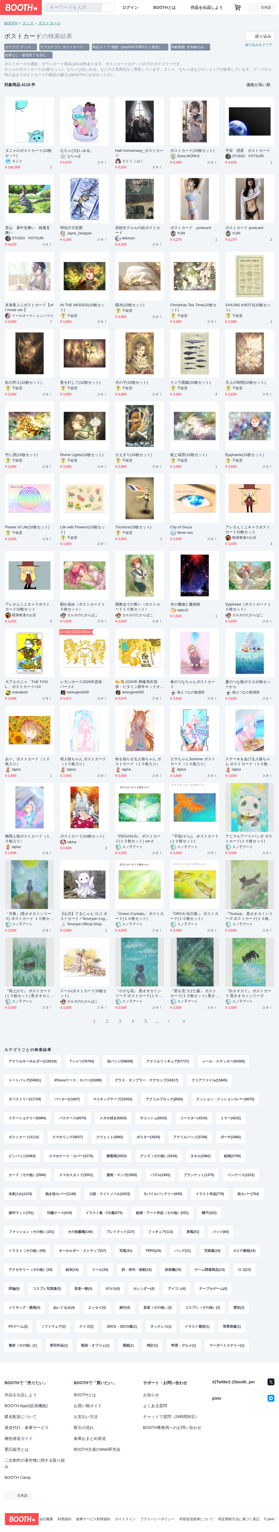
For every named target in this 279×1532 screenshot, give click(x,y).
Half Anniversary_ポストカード (139, 153)
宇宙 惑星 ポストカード (247, 150)
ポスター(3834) (148, 1137)
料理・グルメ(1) (183, 1345)
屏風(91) (192, 1232)
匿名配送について (21, 1416)
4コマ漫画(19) (244, 1251)
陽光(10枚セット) (130, 305)
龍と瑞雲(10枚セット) (188, 455)
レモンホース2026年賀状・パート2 (83, 684)
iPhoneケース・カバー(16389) (78, 1080)
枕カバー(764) (248, 1194)
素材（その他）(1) (23, 1345)
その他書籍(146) (80, 1232)
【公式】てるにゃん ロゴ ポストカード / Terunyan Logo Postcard (83, 916)
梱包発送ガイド (19, 1438)
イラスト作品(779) (210, 1194)
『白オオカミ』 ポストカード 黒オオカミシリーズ (248, 993)
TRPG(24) (153, 1251)
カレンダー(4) (144, 1289)
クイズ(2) (86, 1326)
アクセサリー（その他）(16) (30, 1270)
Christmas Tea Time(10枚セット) (193, 307)
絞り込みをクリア (259, 45)
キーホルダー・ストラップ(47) (82, 1251)
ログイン (130, 7)
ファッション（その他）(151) (31, 1232)
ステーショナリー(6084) (27, 1118)
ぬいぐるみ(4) (64, 1308)
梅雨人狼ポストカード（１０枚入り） (27, 838)
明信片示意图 (71, 228)
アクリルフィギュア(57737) (167, 1061)
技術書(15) (173, 1270)
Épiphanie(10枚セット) (244, 455)
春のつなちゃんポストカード (192, 684)
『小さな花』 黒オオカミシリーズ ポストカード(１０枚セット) (139, 993)
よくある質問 (155, 1405)
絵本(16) (72, 1270)
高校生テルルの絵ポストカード (137, 230)
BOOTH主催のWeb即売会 (97, 1449)
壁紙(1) (128, 1345)
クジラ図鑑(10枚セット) (190, 382)
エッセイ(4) (97, 1308)
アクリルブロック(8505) (164, 1099)
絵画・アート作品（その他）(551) (162, 1213)
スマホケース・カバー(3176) (71, 1156)
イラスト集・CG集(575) (104, 1213)
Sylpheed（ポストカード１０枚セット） (248, 606)
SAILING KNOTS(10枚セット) (248, 307)
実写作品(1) (59, 1345)
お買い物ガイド (88, 1405)
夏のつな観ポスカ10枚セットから (248, 684)
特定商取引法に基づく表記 (239, 1519)
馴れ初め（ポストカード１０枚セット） (82, 606)
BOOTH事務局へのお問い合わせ (172, 1427)
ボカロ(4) (113, 1289)
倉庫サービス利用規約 (93, 1519)
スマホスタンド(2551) (76, 1175)
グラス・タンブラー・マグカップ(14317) (146, 1080)
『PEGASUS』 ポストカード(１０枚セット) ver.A (138, 838)
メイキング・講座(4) (24, 1308)
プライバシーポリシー (157, 1519)
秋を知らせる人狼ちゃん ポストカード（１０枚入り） (138, 761)
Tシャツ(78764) (82, 1061)
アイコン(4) (177, 1289)
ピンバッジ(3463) (22, 1156)
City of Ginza (181, 527)
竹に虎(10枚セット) (21, 455)
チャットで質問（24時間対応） (171, 1416)
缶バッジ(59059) (120, 1061)
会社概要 (46, 1519)
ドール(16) (100, 1270)
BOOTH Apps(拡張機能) (26, 1405)
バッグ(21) (182, 1251)
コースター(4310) (193, 1118)
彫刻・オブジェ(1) (95, 1345)
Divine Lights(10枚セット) (82, 455)
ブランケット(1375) (199, 1175)
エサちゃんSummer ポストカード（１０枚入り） (193, 761)
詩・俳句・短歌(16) (137, 1270)
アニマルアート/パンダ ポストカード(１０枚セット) (248, 838)
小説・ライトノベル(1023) (109, 1194)
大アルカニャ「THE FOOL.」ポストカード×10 (26, 684)
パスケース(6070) (72, 1118)
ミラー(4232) (231, 1118)
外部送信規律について (196, 1519)
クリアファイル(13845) (209, 1080)
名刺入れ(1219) (20, 1194)
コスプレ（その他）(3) (202, 1308)
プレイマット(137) (120, 1232)
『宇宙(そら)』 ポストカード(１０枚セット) (194, 838)
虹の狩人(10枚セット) (23, 382)
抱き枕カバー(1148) (60, 1194)
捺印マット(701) (21, 1213)
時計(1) (152, 1345)
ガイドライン (125, 1519)
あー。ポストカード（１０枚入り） (27, 761)
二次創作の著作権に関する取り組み (35, 1463)
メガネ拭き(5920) (113, 1118)
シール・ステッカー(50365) (223, 1061)
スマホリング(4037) (67, 1137)
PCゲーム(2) (18, 1326)
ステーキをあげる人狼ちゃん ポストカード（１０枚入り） (248, 761)
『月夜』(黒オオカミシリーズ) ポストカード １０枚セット (29, 916)
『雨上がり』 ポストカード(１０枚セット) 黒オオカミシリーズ (29, 993)
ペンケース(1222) (241, 1175)
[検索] (96, 8)
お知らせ (151, 1395)
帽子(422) (209, 1213)
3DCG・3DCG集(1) (122, 1326)
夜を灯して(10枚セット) (80, 382)
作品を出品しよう (207, 7)
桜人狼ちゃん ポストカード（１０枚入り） (83, 761)
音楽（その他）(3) (157, 1308)
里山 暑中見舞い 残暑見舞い (27, 230)
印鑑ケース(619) (59, 1213)
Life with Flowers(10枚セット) (82, 529)
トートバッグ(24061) (25, 1080)
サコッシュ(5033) (153, 1118)
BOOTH (10, 23)
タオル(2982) (200, 1156)
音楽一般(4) (83, 1289)
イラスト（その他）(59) (27, 1251)
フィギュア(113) (160, 1232)
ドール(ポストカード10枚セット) (83, 993)
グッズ (28, 23)
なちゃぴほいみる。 (77, 150)
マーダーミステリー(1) (227, 1345)
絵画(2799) (232, 1156)
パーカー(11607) (67, 1099)
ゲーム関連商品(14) (209, 1270)
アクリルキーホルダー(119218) (33, 1061)
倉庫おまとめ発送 (90, 1438)
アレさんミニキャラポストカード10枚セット (247, 529)
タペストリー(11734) (25, 1099)
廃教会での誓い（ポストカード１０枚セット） (137, 606)
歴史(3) (239, 1308)
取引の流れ (84, 1427)
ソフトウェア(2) (53, 1326)
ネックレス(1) (161, 1326)
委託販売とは (17, 1449)
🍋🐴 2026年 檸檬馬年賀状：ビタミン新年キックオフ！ (137, 684)
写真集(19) (212, 1251)
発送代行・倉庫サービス (27, 1427)
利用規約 (64, 1519)
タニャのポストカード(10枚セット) (28, 153)
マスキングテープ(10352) (112, 1099)
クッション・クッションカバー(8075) (225, 1099)
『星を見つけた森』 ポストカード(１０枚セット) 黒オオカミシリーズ (194, 993)
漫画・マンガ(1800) (121, 1175)
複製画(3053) (116, 1156)
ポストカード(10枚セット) (192, 150)
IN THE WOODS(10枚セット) (82, 307)
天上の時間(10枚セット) (245, 382)
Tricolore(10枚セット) (133, 527)
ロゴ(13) (244, 1270)
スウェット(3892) (109, 1137)
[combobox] (73, 7)
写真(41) (125, 1251)
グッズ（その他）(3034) (158, 1156)
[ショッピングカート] (237, 7)
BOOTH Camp (18, 1477)
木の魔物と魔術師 (185, 604)
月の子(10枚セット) (131, 382)
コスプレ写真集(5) (47, 1289)
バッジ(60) (220, 1232)
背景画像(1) (232, 1326)
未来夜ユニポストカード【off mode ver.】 (29, 307)
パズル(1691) (160, 1175)
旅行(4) (124, 1308)
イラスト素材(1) (197, 1326)
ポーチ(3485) (231, 1137)
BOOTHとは (164, 7)
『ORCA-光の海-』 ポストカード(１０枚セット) (194, 916)
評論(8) (14, 1289)
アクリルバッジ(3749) (190, 1137)
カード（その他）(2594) (27, 1175)
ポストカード (49, 23)
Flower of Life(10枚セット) (27, 527)
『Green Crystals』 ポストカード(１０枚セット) (139, 916)
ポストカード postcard (190, 228)
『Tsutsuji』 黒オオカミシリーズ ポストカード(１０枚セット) (249, 916)
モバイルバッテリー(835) (162, 1194)
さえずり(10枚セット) (133, 455)
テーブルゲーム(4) (213, 1289)
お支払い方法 (86, 1416)
